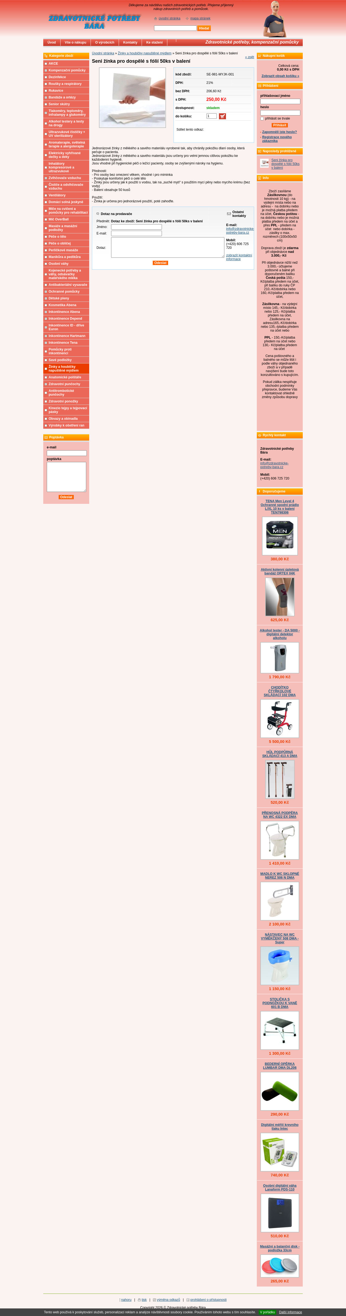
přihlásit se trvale (277, 118)
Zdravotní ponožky (63, 401)
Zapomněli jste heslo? (279, 132)
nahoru (126, 1300)
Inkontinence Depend (65, 318)
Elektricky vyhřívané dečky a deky (65, 155)
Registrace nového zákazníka (277, 139)
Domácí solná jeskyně (66, 202)
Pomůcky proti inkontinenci (60, 351)
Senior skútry (59, 104)
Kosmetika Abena (62, 305)
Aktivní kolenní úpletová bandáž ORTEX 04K (280, 571)
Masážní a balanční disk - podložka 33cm (280, 1248)
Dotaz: (101, 248)
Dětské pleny (59, 298)
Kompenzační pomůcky (67, 70)
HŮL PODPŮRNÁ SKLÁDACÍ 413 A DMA (279, 754)
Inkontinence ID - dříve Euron (66, 327)
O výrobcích (104, 42)
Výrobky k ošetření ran (66, 425)
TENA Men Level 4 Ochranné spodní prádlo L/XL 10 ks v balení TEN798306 (280, 506)
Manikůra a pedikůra (65, 257)
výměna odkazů (168, 1300)
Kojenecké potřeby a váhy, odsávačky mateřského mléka (65, 274)
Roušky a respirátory (65, 84)
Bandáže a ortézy (62, 97)
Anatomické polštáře (65, 377)
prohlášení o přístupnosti (208, 1300)
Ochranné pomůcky (64, 291)
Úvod (52, 42)
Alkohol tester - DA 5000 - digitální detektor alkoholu (280, 634)
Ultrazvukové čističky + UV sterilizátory (67, 134)
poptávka (54, 459)
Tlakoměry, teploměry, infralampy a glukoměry (67, 113)
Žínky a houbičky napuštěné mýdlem (145, 53)
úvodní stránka (169, 18)
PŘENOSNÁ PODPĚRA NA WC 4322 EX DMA (280, 815)
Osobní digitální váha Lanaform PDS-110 (280, 1187)
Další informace (290, 1312)
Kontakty (130, 42)
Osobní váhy (58, 264)
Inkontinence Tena (63, 343)
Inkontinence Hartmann (67, 336)
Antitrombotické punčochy (61, 392)
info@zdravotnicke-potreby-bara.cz (240, 230)
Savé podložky (60, 360)
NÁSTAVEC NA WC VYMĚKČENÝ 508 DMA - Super (280, 938)
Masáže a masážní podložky (63, 228)
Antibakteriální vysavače (68, 285)
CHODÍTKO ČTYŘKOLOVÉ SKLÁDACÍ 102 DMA (280, 691)
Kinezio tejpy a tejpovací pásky (68, 410)
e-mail (51, 447)
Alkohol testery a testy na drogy (66, 123)
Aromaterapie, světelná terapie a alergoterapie (67, 144)
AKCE (53, 63)
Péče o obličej (60, 243)
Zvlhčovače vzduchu (65, 178)
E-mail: (102, 233)
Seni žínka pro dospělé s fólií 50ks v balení (285, 164)
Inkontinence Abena (64, 312)
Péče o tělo (57, 237)
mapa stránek (200, 18)
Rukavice (56, 90)
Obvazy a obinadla (63, 419)
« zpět (249, 57)
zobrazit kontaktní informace (239, 257)
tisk (144, 1300)
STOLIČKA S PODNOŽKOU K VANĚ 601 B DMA (279, 1003)
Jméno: (102, 227)
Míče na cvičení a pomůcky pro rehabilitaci (68, 210)
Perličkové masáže (63, 250)
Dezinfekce (57, 77)
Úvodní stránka (103, 53)
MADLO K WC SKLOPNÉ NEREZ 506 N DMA (279, 875)
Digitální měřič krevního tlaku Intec (280, 1126)
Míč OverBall (59, 219)
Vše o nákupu (75, 42)
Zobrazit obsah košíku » (280, 76)
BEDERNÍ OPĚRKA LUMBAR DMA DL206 (280, 1066)
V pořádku (267, 1312)
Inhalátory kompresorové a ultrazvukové (61, 167)
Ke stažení (154, 42)
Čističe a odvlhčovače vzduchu (66, 186)
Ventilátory (57, 195)
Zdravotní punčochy (64, 384)
